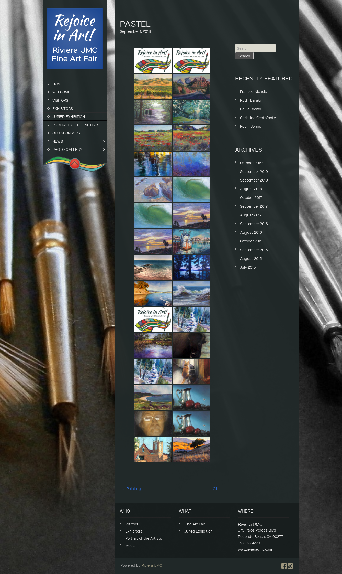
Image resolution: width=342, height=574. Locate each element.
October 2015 (251, 241)
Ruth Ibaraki (250, 100)
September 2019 (254, 171)
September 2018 (254, 180)
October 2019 (251, 162)
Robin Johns (250, 126)
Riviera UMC (152, 565)
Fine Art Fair (194, 524)
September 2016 (254, 223)
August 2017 (251, 214)
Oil (217, 488)
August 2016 (251, 232)
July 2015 (248, 267)
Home (57, 83)
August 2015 (251, 258)
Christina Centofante (258, 117)
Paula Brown (250, 109)
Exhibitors (62, 108)
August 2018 (251, 188)
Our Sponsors (66, 133)
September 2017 (254, 206)
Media (130, 545)
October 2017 (251, 197)
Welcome (61, 92)
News (57, 141)
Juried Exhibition (68, 116)
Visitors (60, 100)
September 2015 (254, 249)
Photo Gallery (67, 149)
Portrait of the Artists (75, 124)
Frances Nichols (253, 91)
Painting (131, 488)
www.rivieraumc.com (255, 549)
